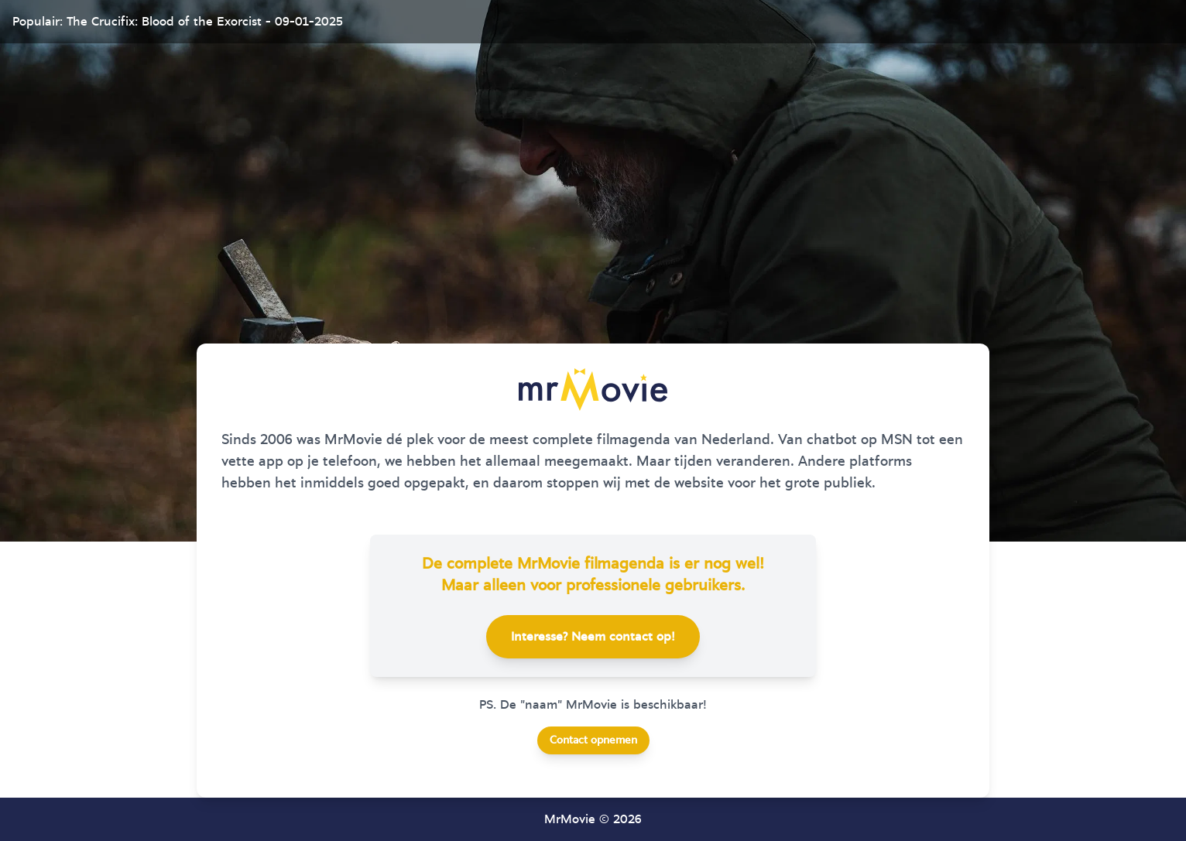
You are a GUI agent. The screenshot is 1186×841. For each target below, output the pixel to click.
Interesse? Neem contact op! (593, 637)
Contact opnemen (593, 740)
